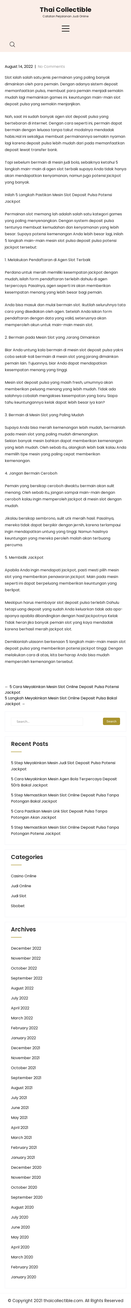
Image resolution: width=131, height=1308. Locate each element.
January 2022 (23, 1038)
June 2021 (20, 1107)
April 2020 (20, 1247)
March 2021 (21, 1137)
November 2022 (26, 958)
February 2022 (24, 1028)
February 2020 (24, 1267)
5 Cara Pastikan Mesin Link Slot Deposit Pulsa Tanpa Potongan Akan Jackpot (59, 814)
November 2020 (26, 1177)
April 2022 (20, 1008)
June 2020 (20, 1227)
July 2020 (19, 1217)
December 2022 (26, 948)
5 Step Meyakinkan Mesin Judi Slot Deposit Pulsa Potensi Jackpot (63, 766)
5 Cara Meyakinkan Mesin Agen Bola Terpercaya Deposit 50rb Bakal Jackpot (64, 782)
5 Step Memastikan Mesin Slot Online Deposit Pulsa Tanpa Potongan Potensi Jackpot (65, 830)
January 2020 (23, 1277)
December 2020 (26, 1167)
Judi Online (21, 886)
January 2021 (23, 1157)
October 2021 (23, 1068)
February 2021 (24, 1147)
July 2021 (19, 1097)
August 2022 (22, 988)
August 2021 (22, 1088)
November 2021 (25, 1058)
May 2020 (20, 1237)
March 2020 (22, 1257)
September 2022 (26, 978)
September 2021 (26, 1078)
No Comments (51, 66)
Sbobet (18, 906)
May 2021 (19, 1117)
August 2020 (22, 1207)
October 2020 (24, 1187)
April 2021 (19, 1127)
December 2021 (25, 1048)
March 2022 (22, 1018)
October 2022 (24, 968)
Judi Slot (18, 896)
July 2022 (19, 998)
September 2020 (27, 1197)
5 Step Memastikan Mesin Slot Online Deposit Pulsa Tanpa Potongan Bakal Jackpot (65, 798)
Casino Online (23, 876)
